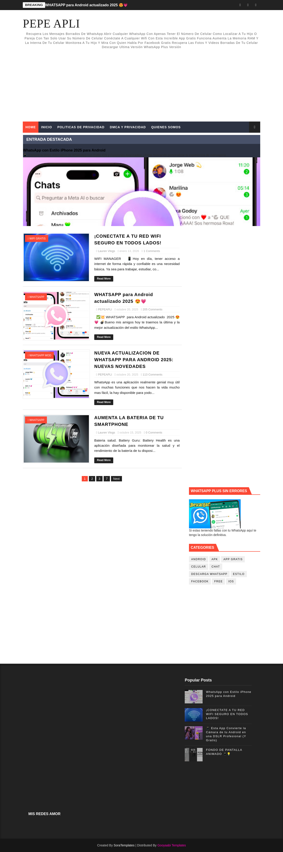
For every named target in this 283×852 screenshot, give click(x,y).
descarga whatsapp (209, 574)
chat (216, 566)
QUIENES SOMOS (166, 127)
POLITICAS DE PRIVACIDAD (81, 127)
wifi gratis (37, 238)
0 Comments (154, 432)
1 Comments (151, 251)
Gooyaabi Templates (171, 845)
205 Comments (152, 309)
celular (198, 566)
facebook (200, 581)
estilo (239, 574)
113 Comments (152, 374)
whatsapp (36, 297)
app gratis (233, 559)
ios (231, 581)
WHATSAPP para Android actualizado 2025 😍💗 (86, 5)
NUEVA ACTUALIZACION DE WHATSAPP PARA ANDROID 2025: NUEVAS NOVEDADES (133, 359)
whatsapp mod (40, 355)
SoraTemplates (124, 845)
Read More (104, 278)
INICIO (46, 127)
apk (215, 559)
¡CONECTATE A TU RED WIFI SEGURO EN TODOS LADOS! (227, 714)
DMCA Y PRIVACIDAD (128, 127)
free (218, 581)
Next (116, 478)
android (198, 559)
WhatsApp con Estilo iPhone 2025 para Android (64, 150)
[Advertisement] (178, 83)
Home (30, 127)
